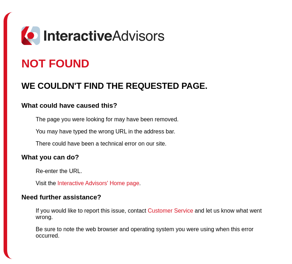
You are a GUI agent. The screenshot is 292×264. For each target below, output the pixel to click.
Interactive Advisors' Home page (98, 183)
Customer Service (170, 211)
